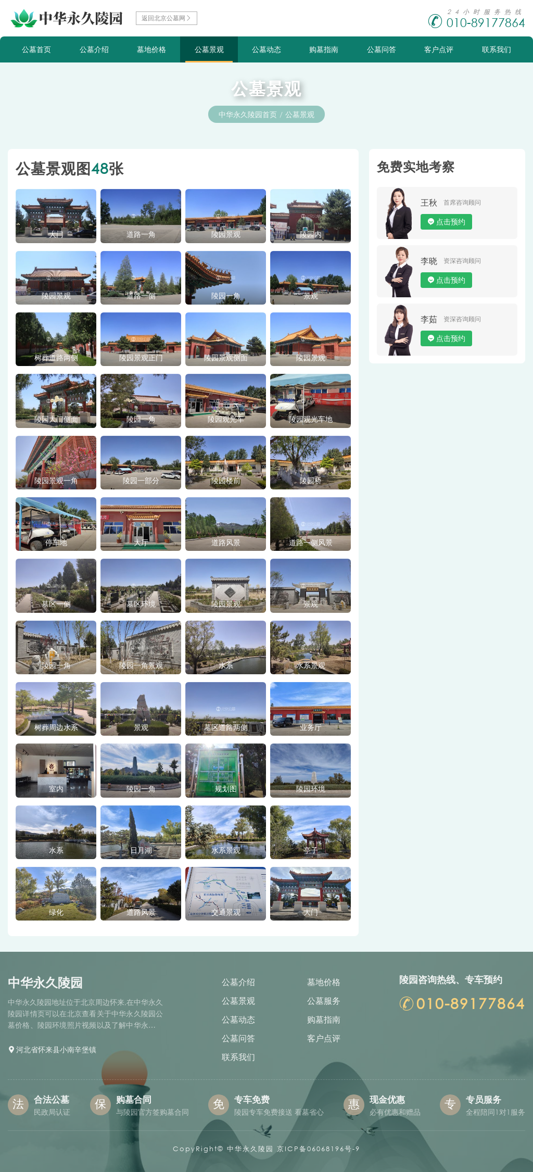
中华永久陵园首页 (248, 114)
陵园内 (311, 234)
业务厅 (311, 727)
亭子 (310, 850)
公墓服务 (323, 1000)
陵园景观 (225, 234)
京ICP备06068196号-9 (318, 1148)
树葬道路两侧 (56, 357)
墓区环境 (141, 604)
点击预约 (450, 221)
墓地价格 (151, 49)
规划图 (226, 788)
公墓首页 (36, 49)
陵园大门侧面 (56, 419)
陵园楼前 (225, 480)
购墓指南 (323, 49)
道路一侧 (141, 295)
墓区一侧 (56, 604)
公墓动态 (266, 49)
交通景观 (225, 912)
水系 (226, 665)
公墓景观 (209, 49)
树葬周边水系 (56, 727)
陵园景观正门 (141, 357)
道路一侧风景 (311, 542)
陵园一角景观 (141, 665)
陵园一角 (225, 295)
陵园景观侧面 (226, 357)
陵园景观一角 (56, 480)
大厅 (141, 542)
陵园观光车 (226, 419)
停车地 (56, 542)
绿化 (56, 912)
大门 (56, 234)
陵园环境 (310, 788)
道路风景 (225, 542)
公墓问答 (381, 49)
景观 (310, 295)
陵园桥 (311, 480)
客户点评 (438, 49)
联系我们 (496, 49)
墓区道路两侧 (226, 727)
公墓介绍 (94, 49)
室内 (56, 788)
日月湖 (141, 850)
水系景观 (310, 665)
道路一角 (141, 234)
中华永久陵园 (250, 1148)
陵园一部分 (141, 480)
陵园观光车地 (311, 419)
